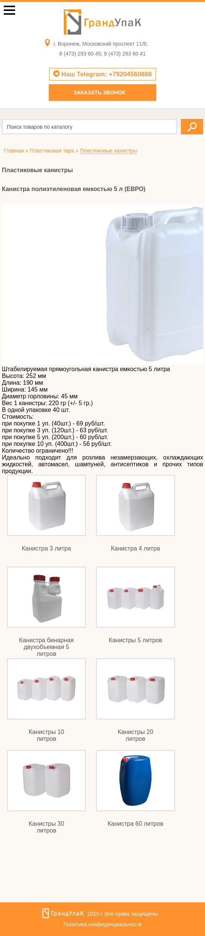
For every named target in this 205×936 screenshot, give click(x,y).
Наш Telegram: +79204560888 (102, 74)
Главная (14, 151)
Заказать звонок (99, 92)
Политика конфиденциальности (102, 924)
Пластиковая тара (52, 151)
